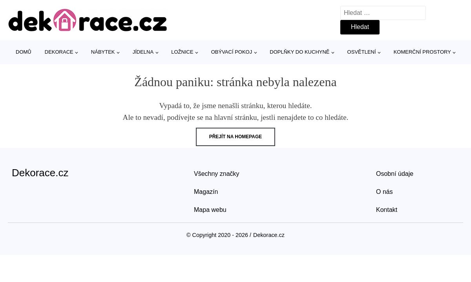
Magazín (206, 191)
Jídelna (143, 52)
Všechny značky (216, 173)
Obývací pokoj (231, 52)
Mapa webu (210, 209)
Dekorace (59, 52)
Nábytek (103, 52)
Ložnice (182, 52)
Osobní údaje (394, 173)
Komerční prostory (422, 52)
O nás (384, 191)
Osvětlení (361, 52)
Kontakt (386, 209)
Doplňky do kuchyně (299, 52)
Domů (23, 52)
